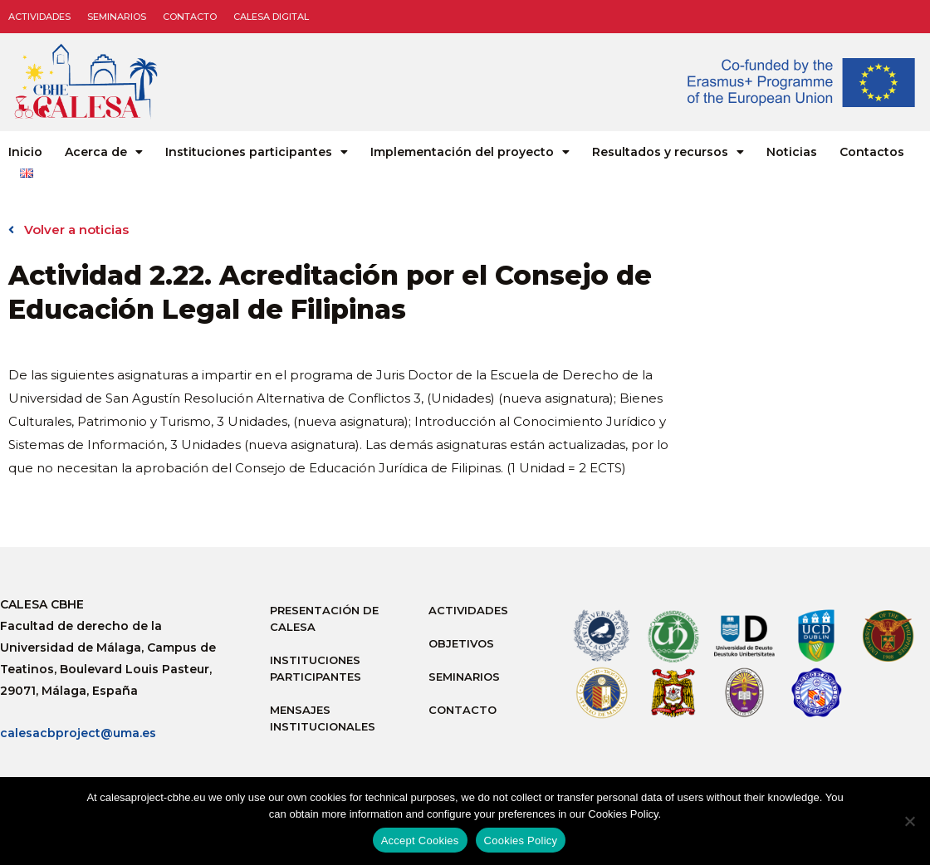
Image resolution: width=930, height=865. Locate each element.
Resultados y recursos (668, 151)
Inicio (25, 151)
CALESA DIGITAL (271, 16)
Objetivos (461, 643)
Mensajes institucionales (322, 718)
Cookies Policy (521, 840)
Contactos (871, 151)
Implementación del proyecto (470, 151)
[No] (909, 821)
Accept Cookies (420, 840)
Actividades (39, 16)
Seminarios (116, 16)
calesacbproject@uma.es (78, 733)
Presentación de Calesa (324, 618)
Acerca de (104, 151)
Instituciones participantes (256, 151)
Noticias (791, 151)
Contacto (190, 16)
